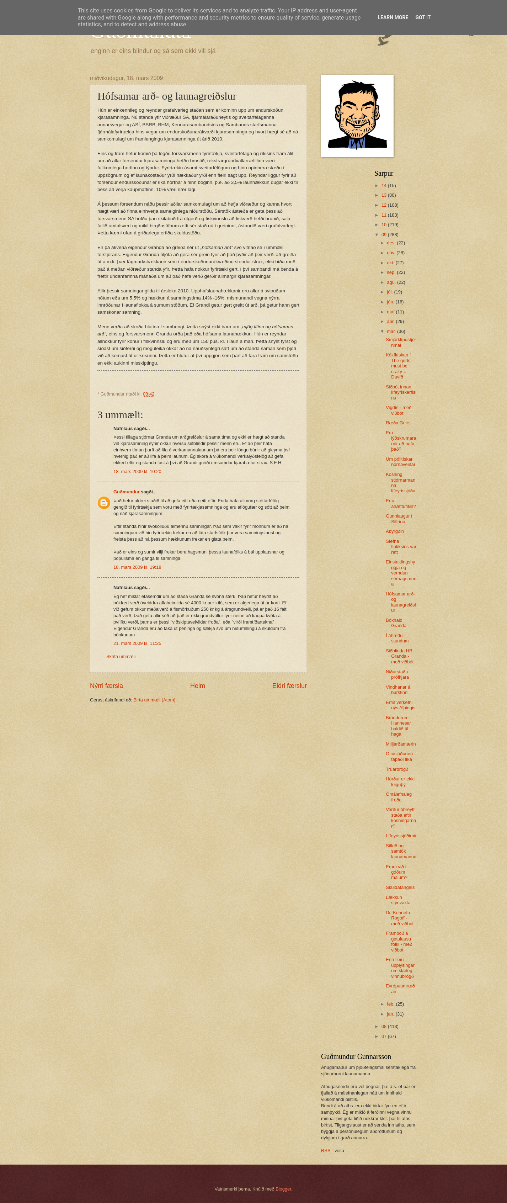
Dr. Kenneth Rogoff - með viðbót (399, 918)
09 (384, 234)
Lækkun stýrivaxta (398, 900)
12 (384, 205)
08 (384, 1026)
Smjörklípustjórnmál (401, 342)
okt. (391, 262)
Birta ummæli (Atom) (154, 700)
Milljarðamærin (401, 744)
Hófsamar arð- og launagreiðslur (401, 602)
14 (384, 185)
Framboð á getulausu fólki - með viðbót (399, 941)
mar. (392, 331)
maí (391, 311)
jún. (391, 301)
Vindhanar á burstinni (398, 689)
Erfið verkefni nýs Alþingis (400, 705)
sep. (392, 272)
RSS (325, 1150)
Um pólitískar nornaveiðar (400, 461)
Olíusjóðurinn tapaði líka (399, 756)
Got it (423, 17)
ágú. (392, 282)
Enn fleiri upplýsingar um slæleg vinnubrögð (400, 968)
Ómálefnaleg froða (399, 796)
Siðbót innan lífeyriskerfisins (401, 392)
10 (384, 224)
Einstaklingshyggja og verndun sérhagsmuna (401, 573)
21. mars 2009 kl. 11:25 (137, 643)
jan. (391, 1014)
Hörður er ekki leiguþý (400, 781)
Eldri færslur (289, 685)
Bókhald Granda (396, 623)
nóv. (391, 252)
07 (384, 1036)
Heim (197, 685)
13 (384, 195)
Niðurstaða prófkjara (397, 674)
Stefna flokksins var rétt (401, 547)
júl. (390, 292)
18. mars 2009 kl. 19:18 (137, 567)
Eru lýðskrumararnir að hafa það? (401, 441)
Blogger (283, 1189)
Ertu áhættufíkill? (401, 503)
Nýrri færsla (106, 685)
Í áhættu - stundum (397, 638)
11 (384, 215)
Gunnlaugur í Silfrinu (399, 518)
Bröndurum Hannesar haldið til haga (398, 726)
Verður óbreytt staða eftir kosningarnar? (401, 817)
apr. (391, 321)
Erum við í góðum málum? (396, 872)
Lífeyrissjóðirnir (401, 835)
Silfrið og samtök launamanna (401, 851)
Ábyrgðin (395, 531)
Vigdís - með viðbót (398, 410)
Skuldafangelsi (401, 887)
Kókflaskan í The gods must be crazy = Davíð (398, 366)
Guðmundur (126, 491)
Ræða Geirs (398, 422)
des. (392, 242)
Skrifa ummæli (120, 656)
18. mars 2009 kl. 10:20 (137, 471)
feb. (391, 1004)
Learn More (393, 17)
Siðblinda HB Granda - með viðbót (399, 656)
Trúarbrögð (397, 769)
